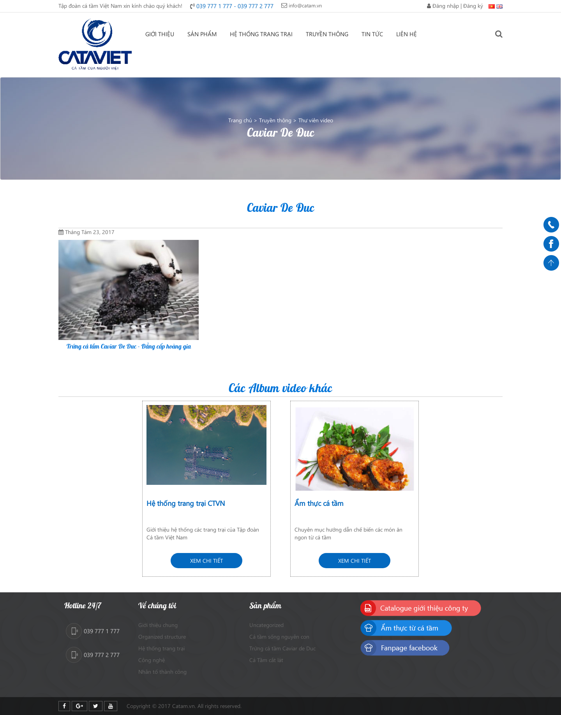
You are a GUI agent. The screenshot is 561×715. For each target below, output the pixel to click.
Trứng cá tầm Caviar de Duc (282, 648)
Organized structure (162, 636)
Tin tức (372, 34)
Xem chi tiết (206, 560)
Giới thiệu (159, 34)
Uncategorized (266, 625)
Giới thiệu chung (158, 625)
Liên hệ (406, 34)
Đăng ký (473, 5)
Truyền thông (327, 34)
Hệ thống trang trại (261, 34)
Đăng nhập (445, 5)
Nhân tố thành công (162, 671)
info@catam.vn (305, 5)
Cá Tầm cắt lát (266, 660)
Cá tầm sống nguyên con (279, 636)
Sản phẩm (202, 34)
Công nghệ (151, 660)
